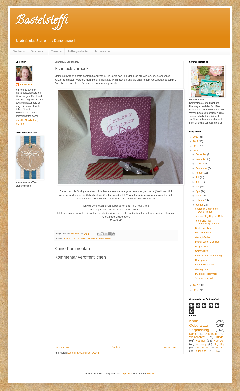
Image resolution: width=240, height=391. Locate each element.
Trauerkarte (200, 351)
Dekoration (211, 333)
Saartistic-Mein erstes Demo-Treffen (206, 210)
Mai (198, 186)
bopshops (127, 373)
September (202, 168)
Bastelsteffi (41, 21)
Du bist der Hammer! (206, 274)
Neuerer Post (62, 347)
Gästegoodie (201, 269)
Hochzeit (218, 340)
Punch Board (79, 238)
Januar (200, 205)
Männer (200, 340)
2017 (196, 150)
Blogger (150, 373)
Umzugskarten (202, 260)
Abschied (219, 347)
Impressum (102, 51)
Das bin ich (38, 51)
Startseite (18, 51)
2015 (196, 290)
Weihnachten (105, 238)
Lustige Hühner (203, 232)
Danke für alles (203, 228)
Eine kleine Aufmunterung (208, 255)
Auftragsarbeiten (78, 51)
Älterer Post (170, 347)
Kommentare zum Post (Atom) (83, 353)
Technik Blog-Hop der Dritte (209, 216)
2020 (196, 136)
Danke (193, 333)
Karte (193, 321)
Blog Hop (219, 344)
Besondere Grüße (204, 264)
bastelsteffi (26, 84)
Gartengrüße (201, 251)
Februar (200, 200)
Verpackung (92, 238)
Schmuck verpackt (204, 278)
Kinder (220, 337)
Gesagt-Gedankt (203, 237)
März (199, 195)
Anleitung (67, 238)
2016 (196, 285)
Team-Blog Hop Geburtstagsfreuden (207, 222)
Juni (198, 182)
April (198, 191)
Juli (198, 177)
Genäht (215, 351)
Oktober (200, 163)
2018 (196, 146)
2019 (196, 141)
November (201, 159)
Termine (56, 51)
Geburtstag (198, 325)
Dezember (201, 154)
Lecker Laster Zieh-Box (207, 241)
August (200, 172)
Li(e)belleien (201, 246)
